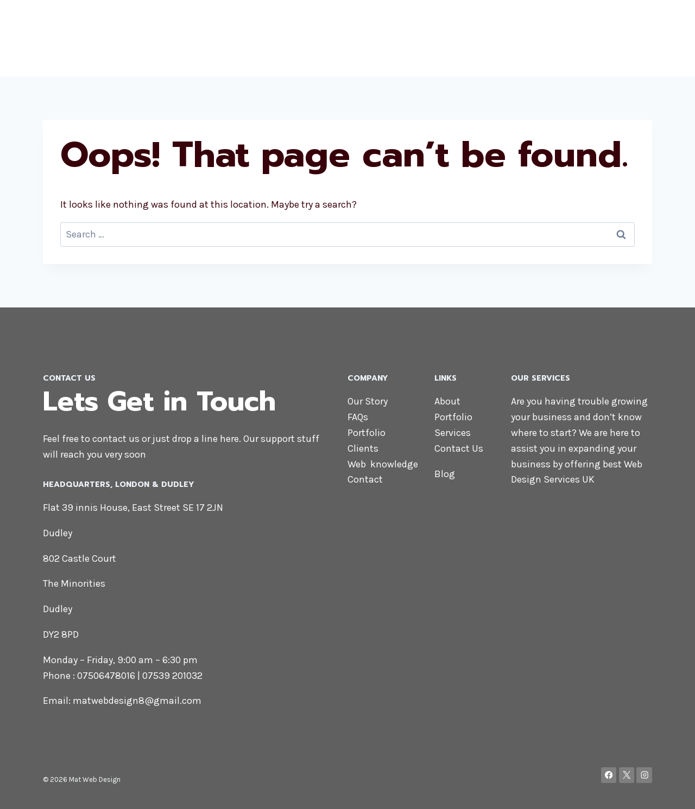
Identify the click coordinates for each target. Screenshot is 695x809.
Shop (424, 38)
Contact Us (458, 448)
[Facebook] (609, 775)
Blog (636, 38)
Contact (598, 38)
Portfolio (502, 38)
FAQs (358, 417)
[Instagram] (644, 775)
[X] (627, 775)
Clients (363, 448)
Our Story (368, 401)
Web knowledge (383, 464)
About (460, 38)
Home (388, 38)
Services (551, 38)
